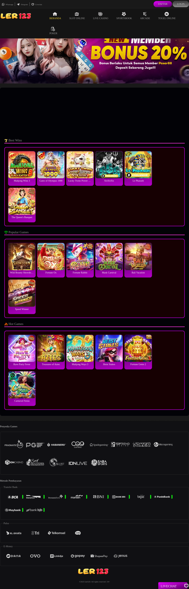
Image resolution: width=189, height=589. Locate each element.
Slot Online (77, 16)
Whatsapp (7, 4)
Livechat (36, 4)
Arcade (145, 16)
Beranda (55, 16)
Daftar (163, 4)
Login (181, 4)
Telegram (22, 4)
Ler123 (87, 582)
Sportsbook (124, 16)
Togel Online (167, 16)
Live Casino (100, 16)
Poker (53, 31)
